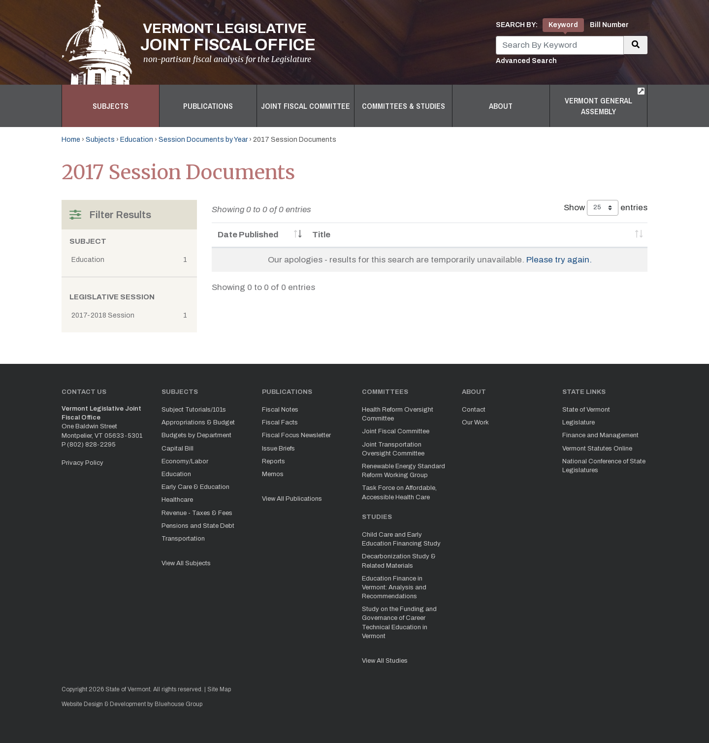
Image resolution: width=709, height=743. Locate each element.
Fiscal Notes (280, 409)
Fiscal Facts (280, 422)
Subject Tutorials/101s (193, 409)
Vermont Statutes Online (597, 448)
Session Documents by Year (203, 139)
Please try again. (559, 259)
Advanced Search (526, 61)
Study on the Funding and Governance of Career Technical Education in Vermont (399, 623)
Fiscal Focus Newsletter (296, 435)
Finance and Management (600, 435)
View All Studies (385, 660)
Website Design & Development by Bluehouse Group (132, 704)
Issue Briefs (278, 448)
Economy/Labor (184, 461)
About (501, 105)
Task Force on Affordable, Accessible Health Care (399, 492)
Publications (208, 105)
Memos (273, 474)
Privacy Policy (82, 462)
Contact (473, 409)
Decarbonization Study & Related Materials (399, 561)
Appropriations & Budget (198, 422)
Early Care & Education (195, 487)
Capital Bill (177, 448)
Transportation (183, 538)
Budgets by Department (196, 435)
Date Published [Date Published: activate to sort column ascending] (248, 234)
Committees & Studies (403, 105)
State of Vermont (586, 409)
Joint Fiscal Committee (305, 105)
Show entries (605, 208)
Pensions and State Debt (197, 525)
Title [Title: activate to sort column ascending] (321, 234)
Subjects (111, 105)
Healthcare (177, 499)
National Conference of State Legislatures (603, 466)
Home (71, 139)
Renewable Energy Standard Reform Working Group (403, 471)
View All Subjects (186, 563)
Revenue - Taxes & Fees (196, 513)
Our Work (475, 422)
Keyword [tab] (563, 25)
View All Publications (292, 498)
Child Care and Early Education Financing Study (401, 539)
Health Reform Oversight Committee (397, 414)
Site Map (219, 689)
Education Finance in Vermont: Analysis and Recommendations (394, 587)
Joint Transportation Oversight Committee (393, 449)
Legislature (578, 422)
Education (136, 139)
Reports (273, 461)
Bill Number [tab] (609, 25)
